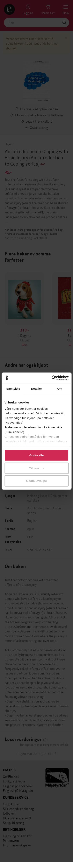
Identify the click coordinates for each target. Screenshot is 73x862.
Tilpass (36, 468)
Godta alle (36, 455)
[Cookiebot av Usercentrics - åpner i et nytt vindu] (52, 377)
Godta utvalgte (36, 480)
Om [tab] (59, 388)
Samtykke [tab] (13, 388)
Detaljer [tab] (36, 388)
